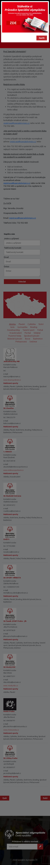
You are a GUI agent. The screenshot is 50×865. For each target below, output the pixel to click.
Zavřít (42, 38)
